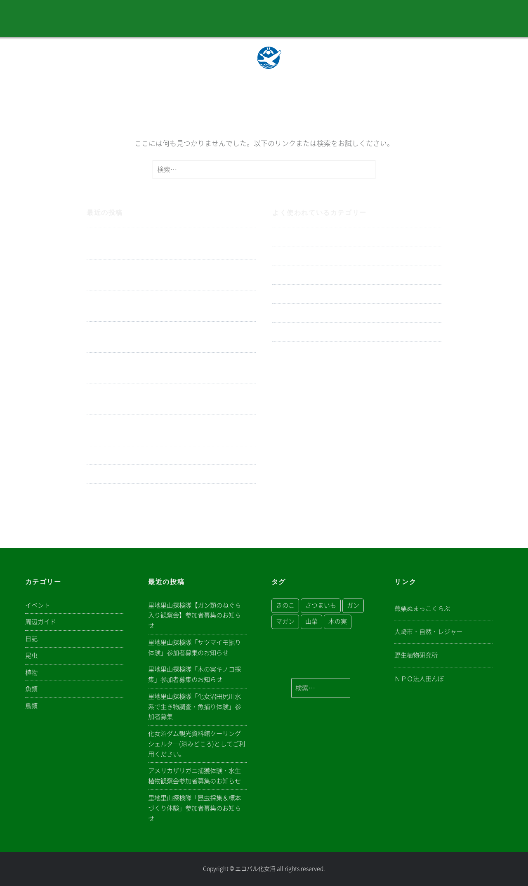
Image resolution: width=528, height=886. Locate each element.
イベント (286, 256)
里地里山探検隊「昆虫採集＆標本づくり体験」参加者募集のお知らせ (171, 430)
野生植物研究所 (416, 655)
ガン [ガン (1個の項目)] (353, 605)
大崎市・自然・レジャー (428, 632)
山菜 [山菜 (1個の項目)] (311, 621)
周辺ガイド (289, 275)
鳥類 (279, 312)
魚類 (279, 350)
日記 (279, 237)
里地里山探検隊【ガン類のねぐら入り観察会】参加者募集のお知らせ (171, 243)
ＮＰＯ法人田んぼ (419, 679)
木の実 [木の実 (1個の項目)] (337, 621)
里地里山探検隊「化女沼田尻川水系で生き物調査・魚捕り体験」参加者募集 (171, 337)
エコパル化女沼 (255, 869)
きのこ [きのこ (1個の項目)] (285, 605)
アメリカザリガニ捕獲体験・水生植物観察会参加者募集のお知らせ (171, 399)
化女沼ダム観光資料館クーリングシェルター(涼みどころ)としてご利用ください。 (168, 368)
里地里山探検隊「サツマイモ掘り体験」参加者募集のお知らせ (171, 275)
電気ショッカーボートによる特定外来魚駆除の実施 (167, 455)
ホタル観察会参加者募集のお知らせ (143, 474)
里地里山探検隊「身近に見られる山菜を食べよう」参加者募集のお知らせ (171, 499)
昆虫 (279, 331)
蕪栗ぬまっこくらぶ (422, 609)
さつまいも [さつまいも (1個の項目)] (320, 605)
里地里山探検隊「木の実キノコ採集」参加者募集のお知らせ (171, 306)
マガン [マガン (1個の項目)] (285, 621)
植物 (279, 293)
